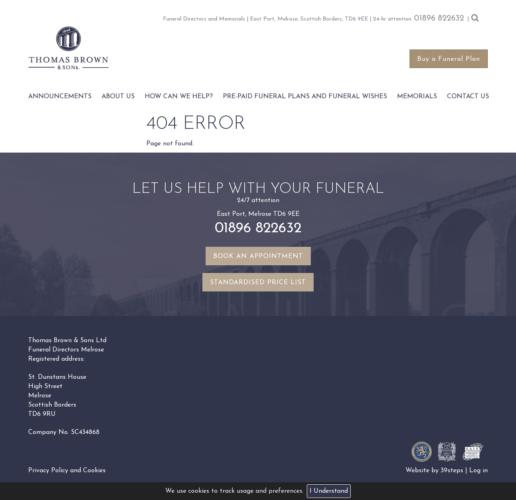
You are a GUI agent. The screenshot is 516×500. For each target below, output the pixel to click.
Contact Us (468, 96)
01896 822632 (439, 18)
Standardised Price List (258, 282)
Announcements (60, 96)
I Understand (329, 491)
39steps (452, 470)
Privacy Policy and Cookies (67, 470)
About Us (118, 96)
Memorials (417, 96)
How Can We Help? (179, 96)
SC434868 (85, 432)
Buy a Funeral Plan (448, 59)
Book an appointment (258, 256)
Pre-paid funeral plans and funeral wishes (305, 96)
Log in (478, 470)
